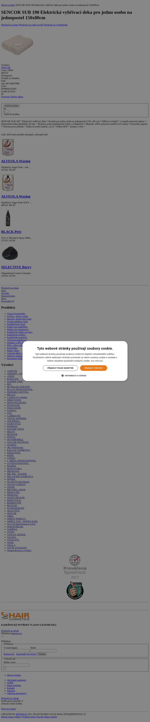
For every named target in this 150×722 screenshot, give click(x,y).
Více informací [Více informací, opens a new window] (97, 360)
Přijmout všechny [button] (93, 368)
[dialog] (75, 361)
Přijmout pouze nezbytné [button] (60, 368)
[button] (75, 375)
